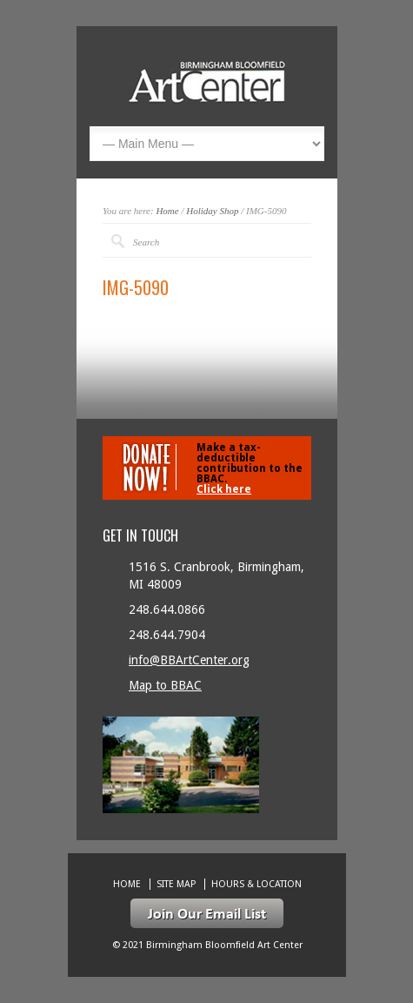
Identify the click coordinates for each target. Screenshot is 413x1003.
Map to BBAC (165, 685)
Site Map (176, 884)
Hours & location (256, 884)
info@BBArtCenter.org (189, 660)
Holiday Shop (212, 210)
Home (167, 210)
